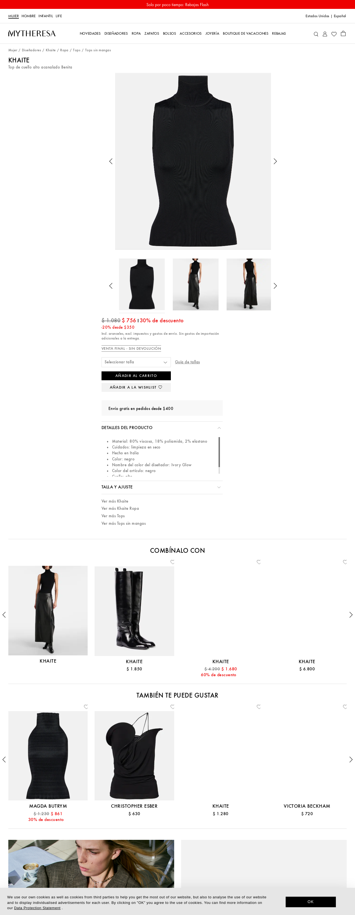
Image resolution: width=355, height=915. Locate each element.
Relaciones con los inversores (177, 867)
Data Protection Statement (37, 908)
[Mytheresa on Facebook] (272, 865)
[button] (45, 145)
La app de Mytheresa (177, 833)
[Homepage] (31, 33)
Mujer (13, 16)
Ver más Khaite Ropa (235, 267)
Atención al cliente (63, 824)
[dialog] (177, 901)
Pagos (63, 850)
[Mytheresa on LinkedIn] (263, 865)
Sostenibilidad (177, 841)
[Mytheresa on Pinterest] (282, 865)
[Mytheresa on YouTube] (301, 865)
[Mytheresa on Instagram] (291, 865)
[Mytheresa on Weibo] (310, 865)
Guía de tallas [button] (297, 120)
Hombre (29, 16)
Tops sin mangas (98, 50)
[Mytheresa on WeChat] (320, 865)
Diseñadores (31, 50)
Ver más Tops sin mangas (239, 282)
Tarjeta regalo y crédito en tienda (63, 841)
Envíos (63, 858)
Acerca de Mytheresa (177, 824)
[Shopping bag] (343, 33)
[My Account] (325, 33)
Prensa (177, 850)
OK (311, 901)
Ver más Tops (228, 275)
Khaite (51, 50)
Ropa (64, 50)
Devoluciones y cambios (63, 867)
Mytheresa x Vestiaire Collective (63, 875)
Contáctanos (63, 833)
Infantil (46, 16)
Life (59, 16)
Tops (76, 50)
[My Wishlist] (334, 33)
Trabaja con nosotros (177, 858)
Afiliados (177, 875)
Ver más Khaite (230, 260)
